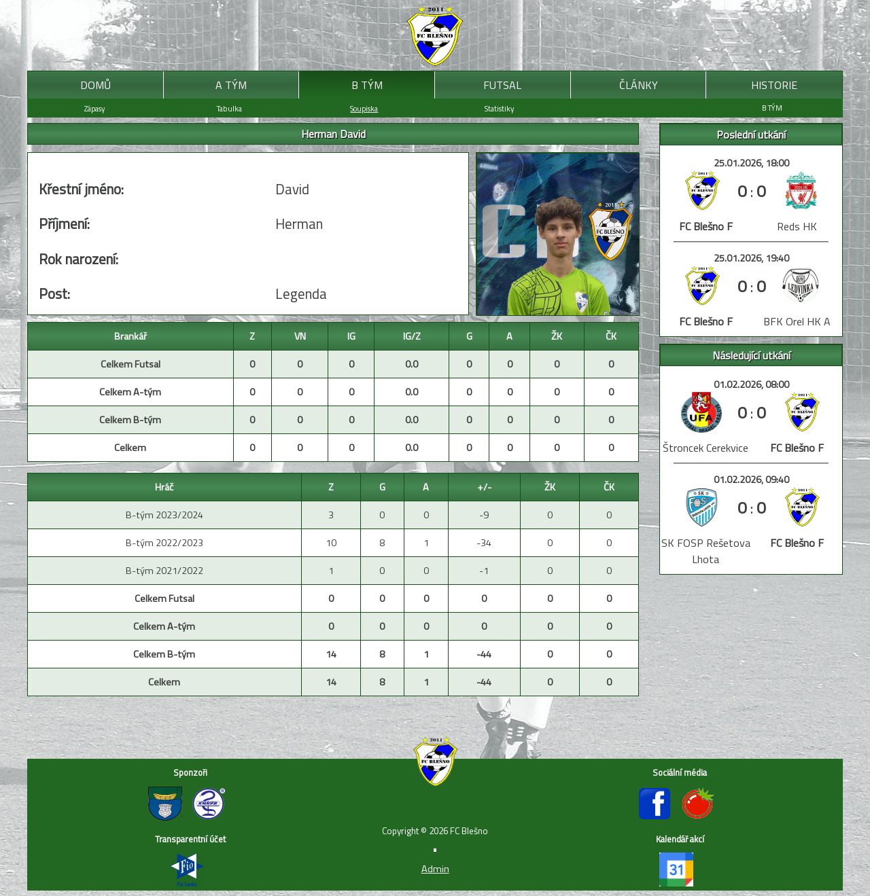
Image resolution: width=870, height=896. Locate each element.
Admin (435, 868)
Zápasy (94, 108)
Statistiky (499, 108)
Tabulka (229, 108)
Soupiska (364, 108)
